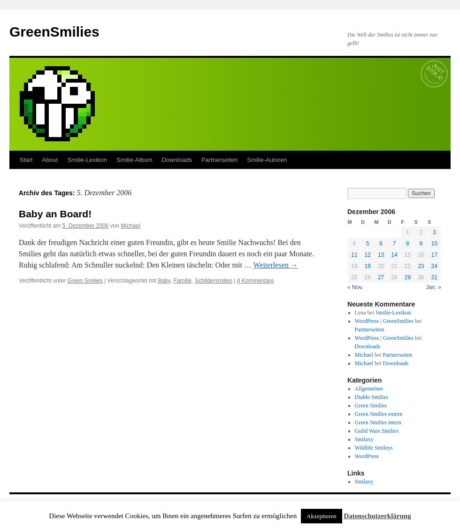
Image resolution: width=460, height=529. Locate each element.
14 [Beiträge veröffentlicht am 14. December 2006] (394, 255)
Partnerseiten (219, 159)
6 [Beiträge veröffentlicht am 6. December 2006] (381, 243)
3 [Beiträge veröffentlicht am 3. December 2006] (434, 232)
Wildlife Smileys (374, 448)
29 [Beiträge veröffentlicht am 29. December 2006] (408, 277)
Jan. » (433, 287)
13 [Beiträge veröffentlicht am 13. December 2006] (381, 255)
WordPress (367, 456)
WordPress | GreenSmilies (384, 321)
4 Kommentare (255, 280)
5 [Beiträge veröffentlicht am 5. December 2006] (367, 243)
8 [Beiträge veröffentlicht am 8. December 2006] (407, 243)
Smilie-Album (134, 159)
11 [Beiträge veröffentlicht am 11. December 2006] (354, 255)
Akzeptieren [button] (322, 516)
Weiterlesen (275, 265)
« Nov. (355, 287)
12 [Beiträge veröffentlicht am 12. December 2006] (367, 255)
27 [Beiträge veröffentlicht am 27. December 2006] (381, 277)
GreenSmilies (54, 31)
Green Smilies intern (378, 422)
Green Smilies (84, 280)
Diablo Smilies (372, 397)
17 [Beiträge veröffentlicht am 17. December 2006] (434, 255)
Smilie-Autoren (267, 159)
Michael (130, 225)
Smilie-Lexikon (87, 159)
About (50, 159)
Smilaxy (364, 439)
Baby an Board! (55, 213)
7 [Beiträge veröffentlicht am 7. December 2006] (394, 243)
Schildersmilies (213, 280)
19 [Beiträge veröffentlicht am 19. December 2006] (367, 266)
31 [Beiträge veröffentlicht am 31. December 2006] (434, 277)
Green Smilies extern (378, 414)
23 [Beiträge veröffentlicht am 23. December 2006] (421, 266)
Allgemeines (369, 388)
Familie (183, 280)
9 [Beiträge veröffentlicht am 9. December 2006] (420, 243)
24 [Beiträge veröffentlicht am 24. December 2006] (434, 266)
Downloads (177, 159)
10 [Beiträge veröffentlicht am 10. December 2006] (434, 243)
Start (26, 159)
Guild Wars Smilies (377, 431)
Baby (164, 280)
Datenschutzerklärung (377, 516)
